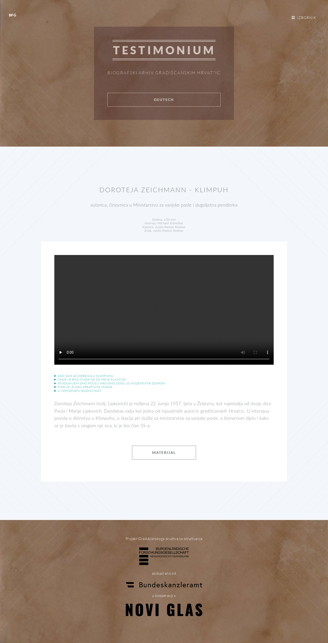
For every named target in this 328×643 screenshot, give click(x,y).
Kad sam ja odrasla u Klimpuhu (85, 376)
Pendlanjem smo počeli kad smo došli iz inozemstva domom (111, 383)
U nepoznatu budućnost (79, 391)
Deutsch (164, 99)
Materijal (164, 452)
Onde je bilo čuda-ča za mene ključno (92, 379)
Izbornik (306, 17)
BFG (12, 15)
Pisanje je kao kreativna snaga (85, 387)
